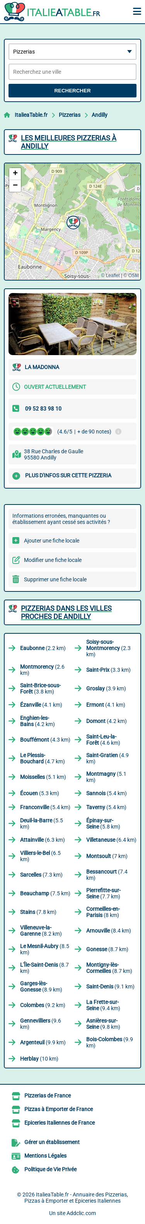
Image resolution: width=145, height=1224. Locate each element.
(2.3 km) (108, 648)
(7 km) (107, 856)
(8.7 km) (107, 949)
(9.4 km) (103, 1005)
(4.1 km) (41, 705)
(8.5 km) (44, 949)
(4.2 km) (37, 721)
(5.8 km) (103, 823)
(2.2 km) (43, 648)
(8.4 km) (108, 931)
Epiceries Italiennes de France (59, 1123)
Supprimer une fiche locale (55, 579)
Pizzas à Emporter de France (58, 1109)
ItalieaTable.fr (31, 115)
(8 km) (103, 912)
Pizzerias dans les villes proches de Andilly (66, 612)
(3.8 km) (40, 688)
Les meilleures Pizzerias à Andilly (68, 142)
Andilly (99, 115)
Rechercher (72, 91)
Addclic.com (81, 1213)
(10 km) (39, 1059)
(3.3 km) (108, 670)
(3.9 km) (106, 688)
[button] (72, 221)
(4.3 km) (45, 740)
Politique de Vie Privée (50, 1169)
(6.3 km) (42, 840)
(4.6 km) (103, 739)
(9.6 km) (40, 1024)
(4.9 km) (107, 758)
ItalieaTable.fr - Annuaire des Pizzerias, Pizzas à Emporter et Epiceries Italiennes (76, 1197)
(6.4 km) (111, 840)
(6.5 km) (40, 856)
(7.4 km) (107, 875)
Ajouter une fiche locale (51, 540)
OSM (133, 275)
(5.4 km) (106, 793)
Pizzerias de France (47, 1095)
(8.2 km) (41, 930)
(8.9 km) (41, 986)
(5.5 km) (41, 823)
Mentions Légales (45, 1156)
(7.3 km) (41, 875)
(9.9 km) (43, 1042)
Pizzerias (69, 115)
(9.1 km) (110, 986)
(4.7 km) (42, 758)
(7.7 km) (103, 893)
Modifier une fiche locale (53, 560)
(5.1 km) (43, 777)
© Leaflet (110, 275)
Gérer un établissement (52, 1142)
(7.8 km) (38, 912)
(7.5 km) (45, 893)
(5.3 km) (39, 793)
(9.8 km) (103, 1024)
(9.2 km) (42, 1005)
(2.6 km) (42, 670)
